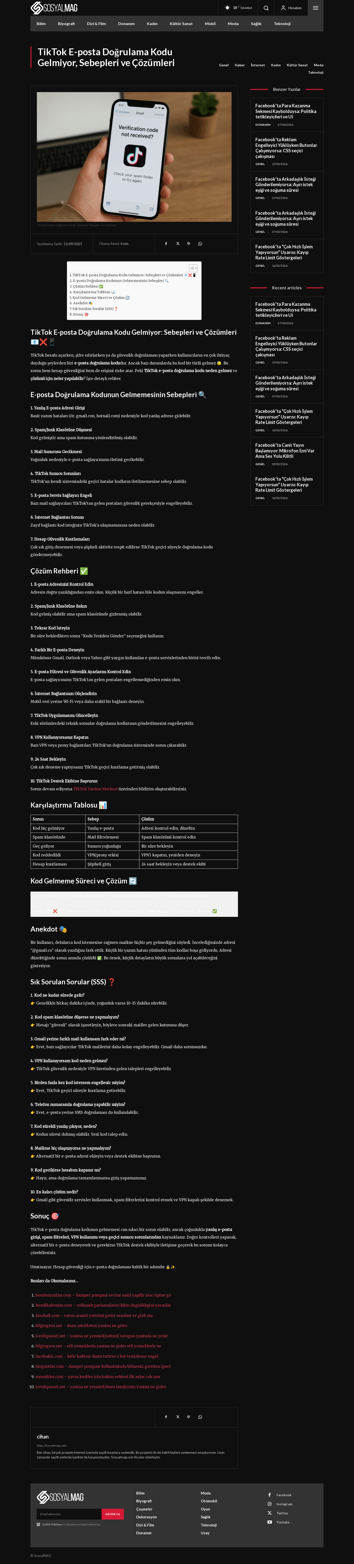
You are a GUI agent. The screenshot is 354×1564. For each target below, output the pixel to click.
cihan (43, 1436)
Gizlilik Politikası (52, 1524)
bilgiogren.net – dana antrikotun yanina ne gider (82, 1325)
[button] (266, 8)
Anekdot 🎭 (83, 303)
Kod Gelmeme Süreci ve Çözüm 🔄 (101, 298)
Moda (319, 65)
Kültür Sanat (297, 65)
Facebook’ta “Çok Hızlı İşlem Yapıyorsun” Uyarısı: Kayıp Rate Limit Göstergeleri (284, 252)
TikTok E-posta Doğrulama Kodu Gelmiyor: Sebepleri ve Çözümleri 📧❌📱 (134, 275)
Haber (240, 65)
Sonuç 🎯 (80, 314)
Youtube (283, 1522)
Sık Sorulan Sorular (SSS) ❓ (95, 309)
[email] (69, 1514)
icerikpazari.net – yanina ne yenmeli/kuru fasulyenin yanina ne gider (101, 1386)
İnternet (258, 65)
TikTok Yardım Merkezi (95, 789)
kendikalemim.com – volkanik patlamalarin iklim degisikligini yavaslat (103, 1305)
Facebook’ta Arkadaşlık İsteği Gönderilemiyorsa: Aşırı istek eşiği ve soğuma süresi (285, 184)
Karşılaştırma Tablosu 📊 (94, 292)
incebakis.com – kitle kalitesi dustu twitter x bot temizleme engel (97, 1356)
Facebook (284, 1495)
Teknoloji (316, 72)
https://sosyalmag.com (51, 1445)
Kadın (276, 65)
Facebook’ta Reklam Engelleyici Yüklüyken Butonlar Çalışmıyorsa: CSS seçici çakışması (286, 148)
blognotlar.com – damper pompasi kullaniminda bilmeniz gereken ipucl (103, 1366)
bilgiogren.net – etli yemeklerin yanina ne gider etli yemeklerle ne (98, 1346)
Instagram (284, 1504)
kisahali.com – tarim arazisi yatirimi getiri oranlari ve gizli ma (94, 1315)
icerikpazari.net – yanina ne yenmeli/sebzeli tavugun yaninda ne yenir (102, 1336)
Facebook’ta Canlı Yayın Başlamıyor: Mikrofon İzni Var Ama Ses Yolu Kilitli (284, 450)
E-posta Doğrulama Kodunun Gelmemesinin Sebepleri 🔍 (121, 281)
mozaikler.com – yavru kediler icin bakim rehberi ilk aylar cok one (98, 1376)
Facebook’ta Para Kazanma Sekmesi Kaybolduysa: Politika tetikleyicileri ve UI (285, 111)
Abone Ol (112, 1514)
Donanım (262, 124)
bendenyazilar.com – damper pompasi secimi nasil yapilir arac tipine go (103, 1295)
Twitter (282, 1513)
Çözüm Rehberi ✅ (88, 286)
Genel (224, 65)
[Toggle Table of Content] (190, 268)
